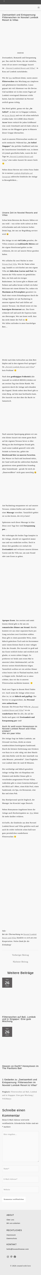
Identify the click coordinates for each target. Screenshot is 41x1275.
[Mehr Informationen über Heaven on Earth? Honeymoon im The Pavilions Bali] (20, 1045)
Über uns (10, 1220)
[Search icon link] (4, 1)
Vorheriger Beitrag (20, 955)
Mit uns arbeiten (13, 1223)
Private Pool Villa (9, 264)
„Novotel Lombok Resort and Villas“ (20, 68)
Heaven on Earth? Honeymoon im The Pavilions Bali (20, 1067)
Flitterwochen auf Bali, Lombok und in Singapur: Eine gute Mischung (19, 1019)
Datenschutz (12, 1238)
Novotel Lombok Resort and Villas (20, 367)
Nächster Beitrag (20, 962)
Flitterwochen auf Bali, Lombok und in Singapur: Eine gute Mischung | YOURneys (19, 1095)
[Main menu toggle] (38, 7)
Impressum (11, 1235)
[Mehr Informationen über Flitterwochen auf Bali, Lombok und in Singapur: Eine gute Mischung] (20, 996)
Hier (31, 813)
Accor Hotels (10, 115)
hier (10, 78)
